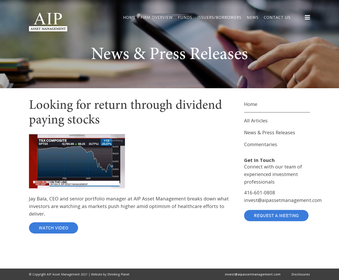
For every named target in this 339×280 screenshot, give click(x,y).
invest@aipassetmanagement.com (283, 200)
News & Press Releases (269, 132)
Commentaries (260, 144)
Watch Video (53, 228)
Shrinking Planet (118, 274)
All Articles (256, 120)
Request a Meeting (276, 215)
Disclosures (300, 274)
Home (250, 104)
